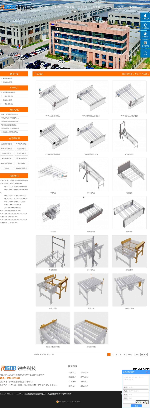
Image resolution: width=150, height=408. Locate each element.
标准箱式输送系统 (9, 92)
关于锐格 (56, 7)
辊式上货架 (129, 270)
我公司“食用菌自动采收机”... (10, 121)
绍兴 (55, 385)
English (134, 7)
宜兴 (40, 385)
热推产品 (3, 385)
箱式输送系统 (7, 78)
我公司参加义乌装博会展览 (10, 128)
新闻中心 (69, 7)
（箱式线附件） (8, 96)
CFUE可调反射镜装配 (53, 116)
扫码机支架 (91, 270)
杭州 (32, 385)
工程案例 (95, 7)
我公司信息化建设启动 (8, 125)
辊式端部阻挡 (91, 347)
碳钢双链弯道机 (6, 163)
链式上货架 (53, 308)
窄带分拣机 (21, 163)
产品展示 (82, 7)
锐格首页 (43, 7)
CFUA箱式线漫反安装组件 (91, 116)
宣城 (47, 385)
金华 (28, 385)
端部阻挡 (129, 193)
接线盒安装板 (129, 308)
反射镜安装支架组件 (91, 154)
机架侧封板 (91, 231)
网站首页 (72, 373)
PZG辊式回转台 (21, 158)
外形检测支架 (129, 154)
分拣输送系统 (21, 149)
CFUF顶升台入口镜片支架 (129, 116)
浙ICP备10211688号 (65, 394)
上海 (24, 385)
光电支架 (53, 193)
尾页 (137, 354)
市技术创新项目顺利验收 (9, 114)
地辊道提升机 (21, 154)
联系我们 (121, 7)
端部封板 (129, 231)
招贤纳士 (108, 7)
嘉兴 (43, 385)
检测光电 (91, 308)
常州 (51, 385)
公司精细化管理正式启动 (9, 132)
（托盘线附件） (8, 104)
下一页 (130, 354)
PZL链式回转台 (21, 144)
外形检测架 (53, 270)
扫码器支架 (91, 193)
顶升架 (6, 168)
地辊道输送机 (6, 154)
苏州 (36, 385)
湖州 (20, 385)
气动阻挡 (53, 231)
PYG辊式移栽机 (6, 149)
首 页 (137, 74)
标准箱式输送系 (21, 168)
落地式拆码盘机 (6, 144)
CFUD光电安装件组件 (53, 154)
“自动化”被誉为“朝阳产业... (10, 118)
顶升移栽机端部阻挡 (53, 347)
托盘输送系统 (7, 82)
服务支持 (84, 382)
